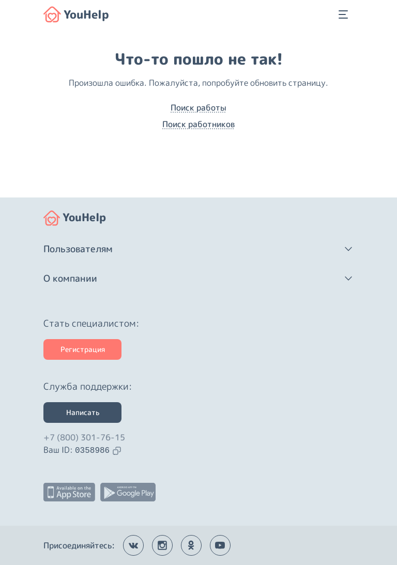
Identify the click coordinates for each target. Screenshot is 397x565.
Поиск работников (198, 124)
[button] (198, 249)
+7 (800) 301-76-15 (84, 437)
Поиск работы (198, 107)
